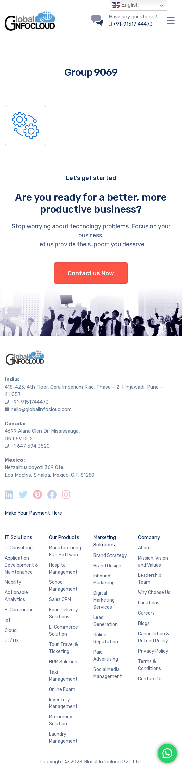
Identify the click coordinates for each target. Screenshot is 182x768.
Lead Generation (105, 621)
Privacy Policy (153, 651)
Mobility (13, 582)
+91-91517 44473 (133, 24)
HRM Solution (63, 662)
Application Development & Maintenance (21, 565)
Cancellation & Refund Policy (153, 637)
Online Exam (62, 689)
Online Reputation (105, 638)
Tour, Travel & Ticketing (63, 648)
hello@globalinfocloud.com (41, 409)
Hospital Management (63, 568)
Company (149, 537)
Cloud (11, 630)
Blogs (144, 623)
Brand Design (107, 566)
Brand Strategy (110, 555)
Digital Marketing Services (104, 600)
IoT (8, 620)
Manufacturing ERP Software (65, 551)
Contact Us (150, 679)
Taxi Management (63, 675)
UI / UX (12, 641)
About (144, 548)
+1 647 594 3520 (30, 446)
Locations (148, 603)
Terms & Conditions (149, 665)
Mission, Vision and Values (153, 561)
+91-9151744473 (30, 402)
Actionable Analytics (16, 596)
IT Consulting (19, 548)
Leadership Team (149, 579)
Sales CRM (60, 599)
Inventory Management (63, 703)
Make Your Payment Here (33, 513)
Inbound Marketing (104, 579)
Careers (146, 613)
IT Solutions (18, 537)
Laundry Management (63, 737)
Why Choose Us (154, 592)
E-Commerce (19, 610)
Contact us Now (91, 273)
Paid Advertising (105, 655)
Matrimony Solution (60, 720)
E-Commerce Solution (63, 630)
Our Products (64, 537)
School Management (63, 585)
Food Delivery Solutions (63, 613)
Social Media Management (107, 673)
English (125, 5)
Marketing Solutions (104, 541)
